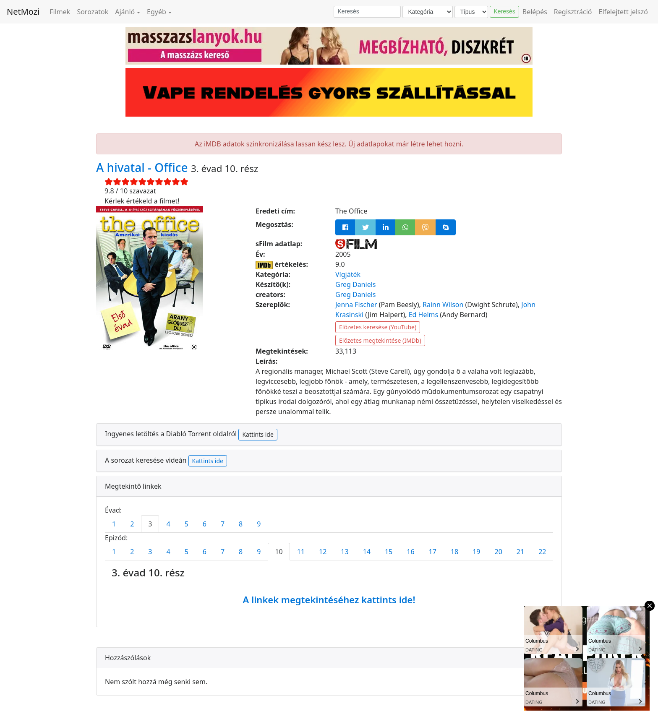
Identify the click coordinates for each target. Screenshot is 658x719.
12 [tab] (322, 551)
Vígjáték (347, 274)
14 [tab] (367, 551)
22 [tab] (542, 551)
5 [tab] (186, 524)
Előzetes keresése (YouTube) (377, 327)
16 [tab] (410, 551)
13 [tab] (344, 551)
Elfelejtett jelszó (623, 11)
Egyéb (156, 11)
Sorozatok (92, 11)
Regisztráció (573, 11)
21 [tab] (520, 551)
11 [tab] (301, 551)
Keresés (504, 11)
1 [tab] (114, 524)
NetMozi (23, 11)
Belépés (534, 11)
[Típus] (471, 12)
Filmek (60, 11)
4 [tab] (168, 524)
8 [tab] (241, 524)
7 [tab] (223, 524)
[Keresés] (367, 12)
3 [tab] (150, 524)
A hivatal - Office (143, 167)
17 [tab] (432, 551)
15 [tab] (388, 551)
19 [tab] (476, 551)
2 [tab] (132, 524)
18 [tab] (454, 551)
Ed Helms (424, 314)
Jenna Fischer (356, 304)
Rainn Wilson (443, 304)
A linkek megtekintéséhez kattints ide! (329, 599)
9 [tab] (259, 524)
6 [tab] (204, 524)
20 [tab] (498, 551)
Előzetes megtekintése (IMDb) (380, 340)
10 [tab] (278, 551)
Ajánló (125, 11)
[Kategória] (427, 12)
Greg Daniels (355, 284)
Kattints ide (257, 434)
